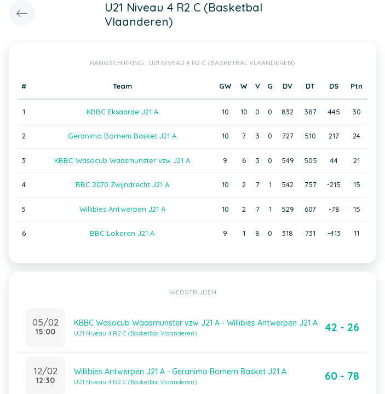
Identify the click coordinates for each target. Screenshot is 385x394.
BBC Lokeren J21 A (122, 233)
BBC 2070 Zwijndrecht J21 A (122, 184)
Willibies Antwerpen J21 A (122, 209)
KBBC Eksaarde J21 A (122, 111)
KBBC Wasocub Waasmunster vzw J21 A (122, 160)
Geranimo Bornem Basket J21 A (122, 135)
